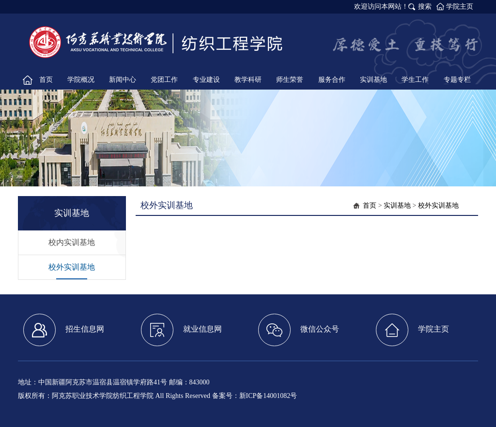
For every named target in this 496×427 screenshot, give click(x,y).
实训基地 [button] (373, 79)
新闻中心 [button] (122, 79)
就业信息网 (181, 330)
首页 (369, 205)
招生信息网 (63, 330)
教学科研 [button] (248, 79)
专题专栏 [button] (457, 79)
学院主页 (459, 6)
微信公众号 (298, 330)
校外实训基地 (71, 267)
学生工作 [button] (415, 79)
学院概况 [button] (80, 79)
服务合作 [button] (331, 79)
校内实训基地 (71, 242)
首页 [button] (46, 79)
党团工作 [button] (164, 79)
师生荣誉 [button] (289, 79)
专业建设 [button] (206, 79)
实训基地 (397, 205)
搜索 (425, 6)
